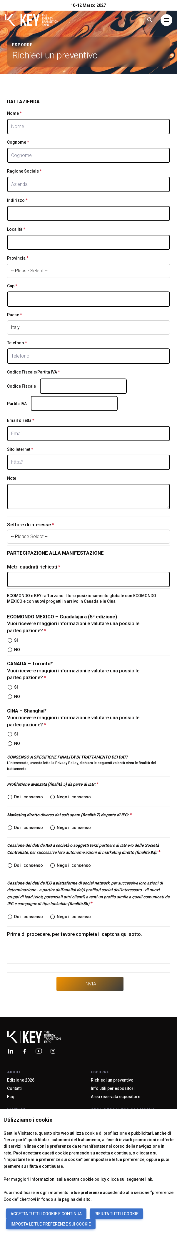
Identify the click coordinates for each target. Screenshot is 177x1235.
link (148, 1179)
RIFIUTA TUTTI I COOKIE (116, 1213)
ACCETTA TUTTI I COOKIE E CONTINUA (46, 1213)
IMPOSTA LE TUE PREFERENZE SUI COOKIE (51, 1224)
